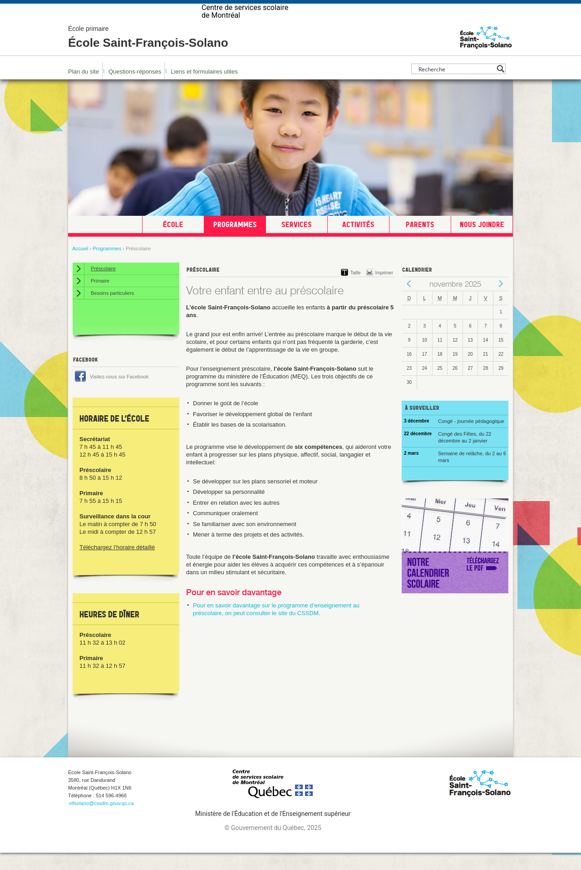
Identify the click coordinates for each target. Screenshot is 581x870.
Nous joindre (482, 242)
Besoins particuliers (112, 310)
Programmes (235, 242)
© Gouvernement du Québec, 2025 (272, 845)
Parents (420, 242)
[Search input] (456, 86)
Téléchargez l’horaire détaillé (117, 564)
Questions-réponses (134, 88)
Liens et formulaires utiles (204, 88)
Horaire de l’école (114, 436)
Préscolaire (103, 285)
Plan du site (83, 88)
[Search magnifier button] (500, 86)
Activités (358, 242)
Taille (355, 290)
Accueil (80, 265)
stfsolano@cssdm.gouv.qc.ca (101, 820)
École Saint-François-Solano (148, 54)
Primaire (100, 298)
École (173, 242)
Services (296, 242)
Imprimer (384, 290)
